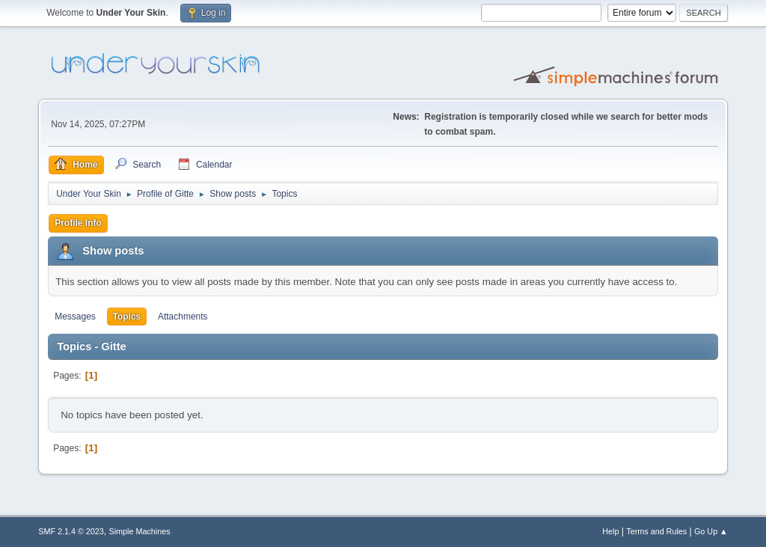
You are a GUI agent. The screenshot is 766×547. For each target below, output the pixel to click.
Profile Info (78, 223)
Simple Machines (140, 531)
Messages (75, 316)
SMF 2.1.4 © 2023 (71, 531)
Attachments (183, 316)
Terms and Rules (656, 531)
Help (610, 531)
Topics (127, 316)
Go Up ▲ (711, 531)
